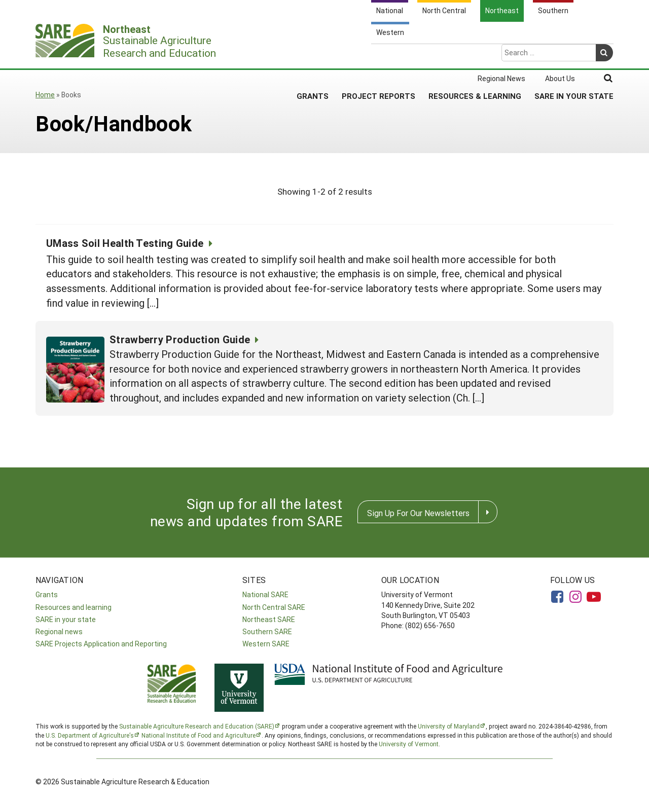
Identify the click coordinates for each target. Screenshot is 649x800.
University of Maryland (449, 726)
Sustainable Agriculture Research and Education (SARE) (196, 726)
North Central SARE (273, 607)
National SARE (265, 594)
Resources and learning (73, 607)
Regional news (59, 631)
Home (45, 94)
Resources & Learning (474, 55)
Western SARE (266, 643)
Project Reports (378, 55)
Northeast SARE (268, 619)
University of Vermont (409, 744)
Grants (313, 55)
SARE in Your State (574, 55)
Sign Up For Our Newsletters (418, 512)
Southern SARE (267, 631)
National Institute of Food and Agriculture (198, 735)
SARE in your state (65, 619)
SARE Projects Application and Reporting (101, 643)
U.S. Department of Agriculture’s (90, 735)
